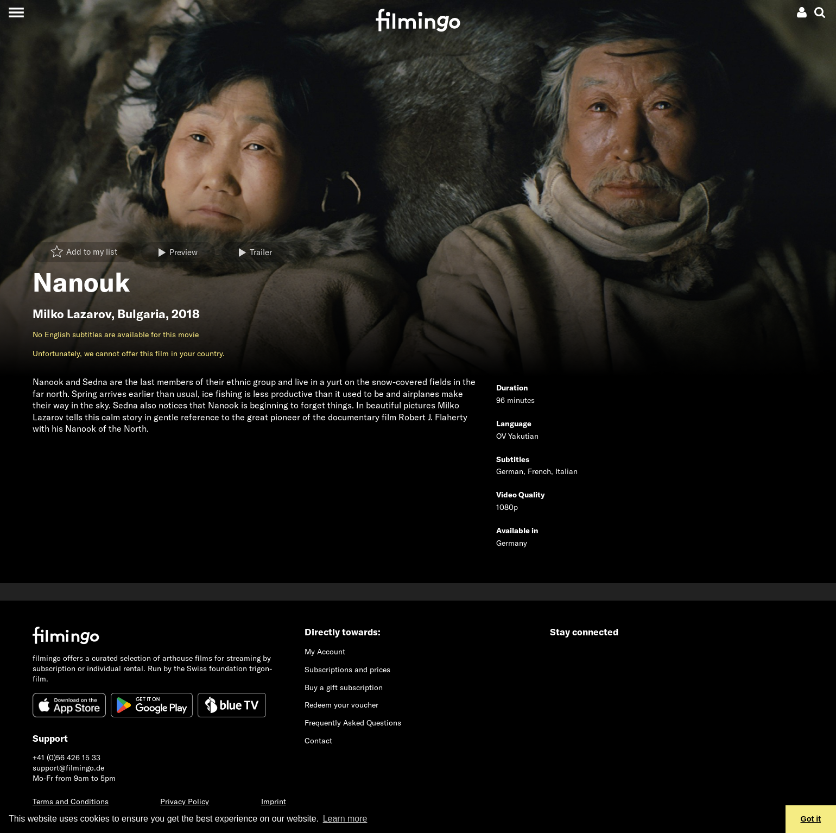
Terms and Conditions (71, 801)
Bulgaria (141, 313)
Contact (318, 741)
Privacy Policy (184, 801)
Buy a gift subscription (344, 687)
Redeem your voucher (341, 705)
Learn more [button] (345, 818)
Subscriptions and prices (347, 669)
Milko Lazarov (72, 313)
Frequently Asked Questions (353, 723)
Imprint (273, 801)
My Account (325, 652)
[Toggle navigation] (16, 12)
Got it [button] (811, 819)
